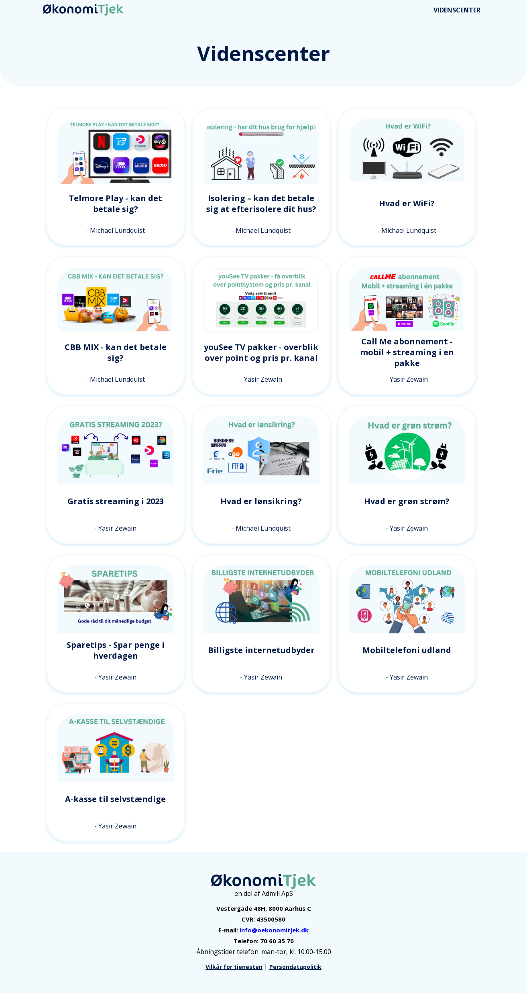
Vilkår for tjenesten (234, 967)
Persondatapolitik (295, 967)
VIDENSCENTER (456, 10)
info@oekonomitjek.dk (274, 930)
